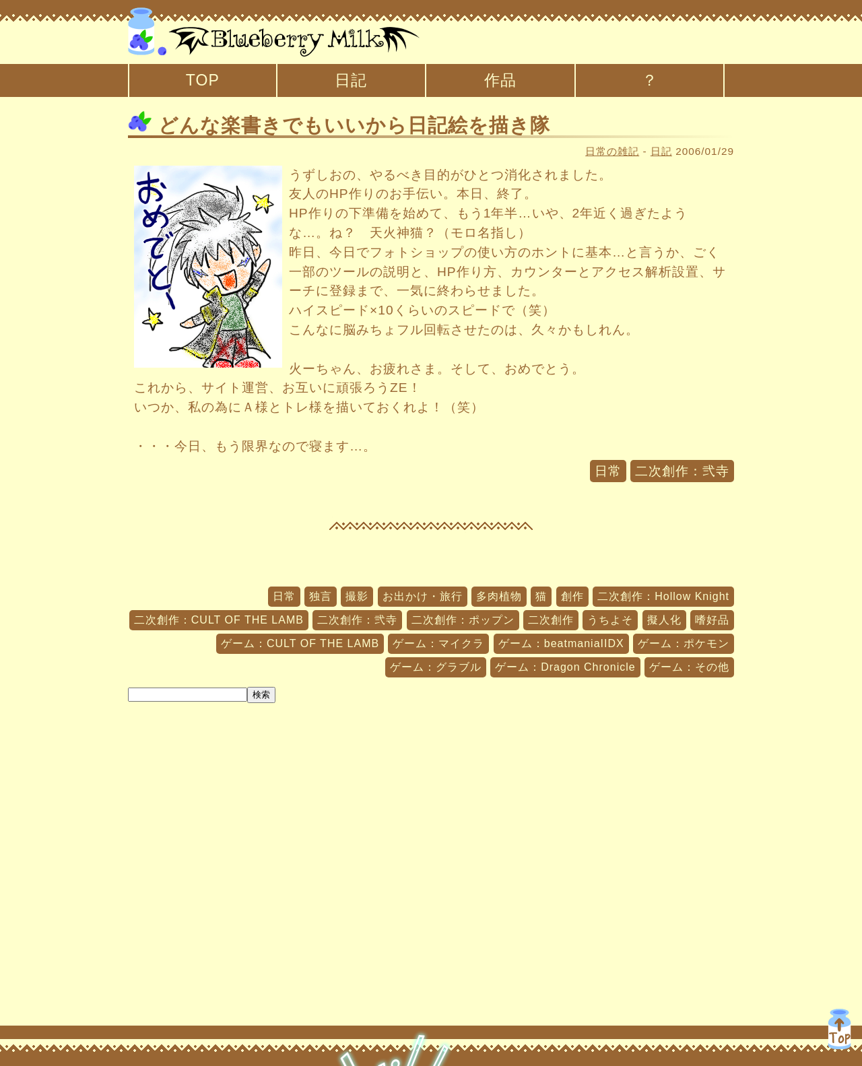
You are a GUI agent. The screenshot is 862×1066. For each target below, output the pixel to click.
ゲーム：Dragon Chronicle (565, 667)
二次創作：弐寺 (682, 471)
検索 (261, 695)
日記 (351, 80)
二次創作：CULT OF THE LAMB (219, 620)
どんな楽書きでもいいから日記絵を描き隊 (339, 125)
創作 (572, 596)
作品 (500, 80)
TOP (203, 80)
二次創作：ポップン (463, 620)
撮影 (356, 596)
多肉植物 (499, 596)
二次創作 (551, 620)
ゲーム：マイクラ (438, 643)
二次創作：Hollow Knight (663, 596)
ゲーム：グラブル (436, 667)
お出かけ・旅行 (423, 596)
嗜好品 (712, 620)
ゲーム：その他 (689, 667)
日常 (608, 471)
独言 (320, 596)
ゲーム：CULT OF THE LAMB (300, 643)
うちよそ (610, 620)
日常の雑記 (612, 151)
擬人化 (664, 620)
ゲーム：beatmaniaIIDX (561, 643)
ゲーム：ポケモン (683, 643)
